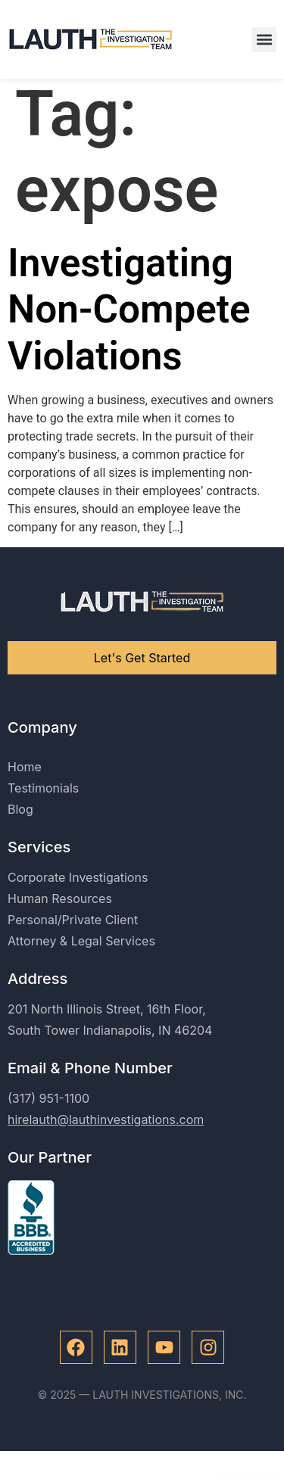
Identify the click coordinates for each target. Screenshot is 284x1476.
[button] (263, 39)
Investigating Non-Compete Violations (129, 318)
